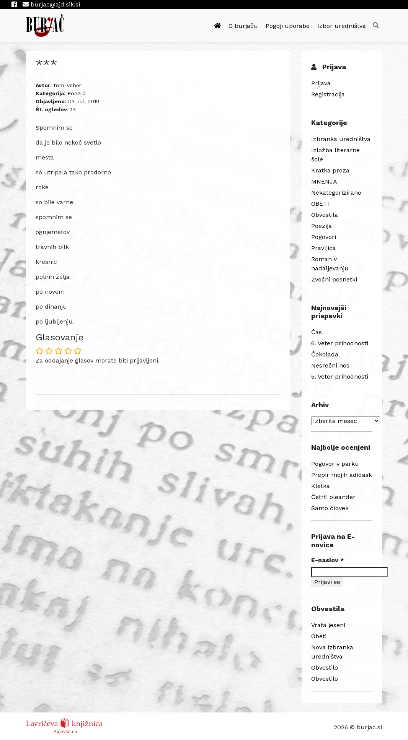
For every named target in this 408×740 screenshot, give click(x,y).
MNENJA (324, 181)
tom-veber (67, 85)
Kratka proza (330, 170)
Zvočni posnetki (334, 279)
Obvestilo (324, 667)
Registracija (328, 94)
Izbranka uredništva (340, 139)
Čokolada (324, 354)
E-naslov (327, 560)
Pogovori (323, 237)
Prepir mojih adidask (341, 474)
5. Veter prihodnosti (339, 376)
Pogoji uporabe (288, 25)
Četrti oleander (333, 497)
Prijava (321, 83)
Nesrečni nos (330, 365)
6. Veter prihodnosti (339, 343)
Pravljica (323, 248)
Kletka (320, 486)
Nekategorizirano (336, 192)
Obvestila (324, 214)
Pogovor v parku (335, 463)
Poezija (76, 93)
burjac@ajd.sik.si (51, 4)
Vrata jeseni (328, 625)
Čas (316, 332)
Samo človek (330, 508)
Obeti (318, 636)
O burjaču (243, 25)
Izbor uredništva (341, 25)
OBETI (320, 203)
